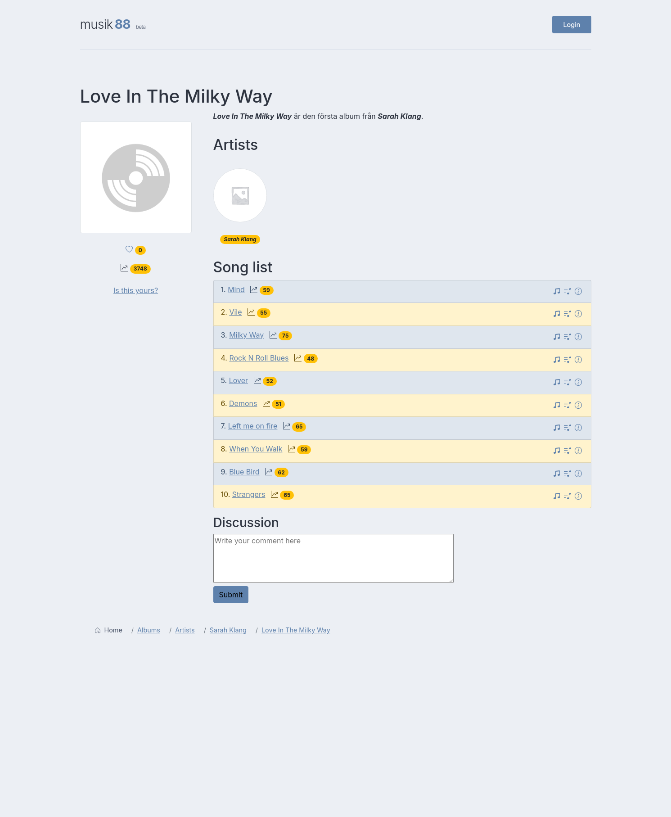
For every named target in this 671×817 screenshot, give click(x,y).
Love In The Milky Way (295, 630)
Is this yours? (135, 290)
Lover (238, 380)
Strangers (249, 494)
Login (571, 24)
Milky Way (246, 334)
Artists (185, 630)
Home (108, 630)
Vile (235, 311)
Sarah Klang (240, 239)
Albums (148, 630)
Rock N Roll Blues (258, 357)
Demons (243, 403)
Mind (236, 289)
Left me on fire (253, 425)
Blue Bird (244, 471)
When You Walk (255, 448)
